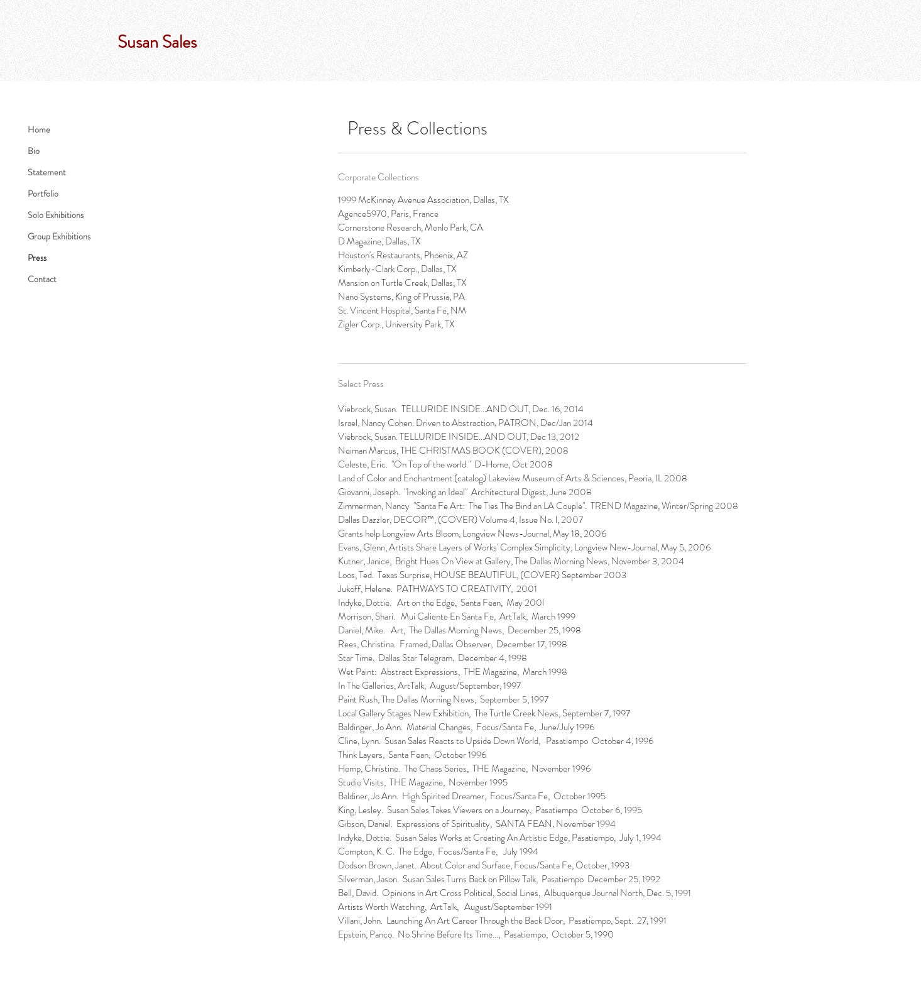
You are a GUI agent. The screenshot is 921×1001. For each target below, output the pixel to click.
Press (37, 257)
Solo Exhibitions (56, 215)
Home (39, 129)
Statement (47, 172)
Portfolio (43, 193)
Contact (42, 279)
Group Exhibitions (59, 236)
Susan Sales (157, 42)
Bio (34, 151)
